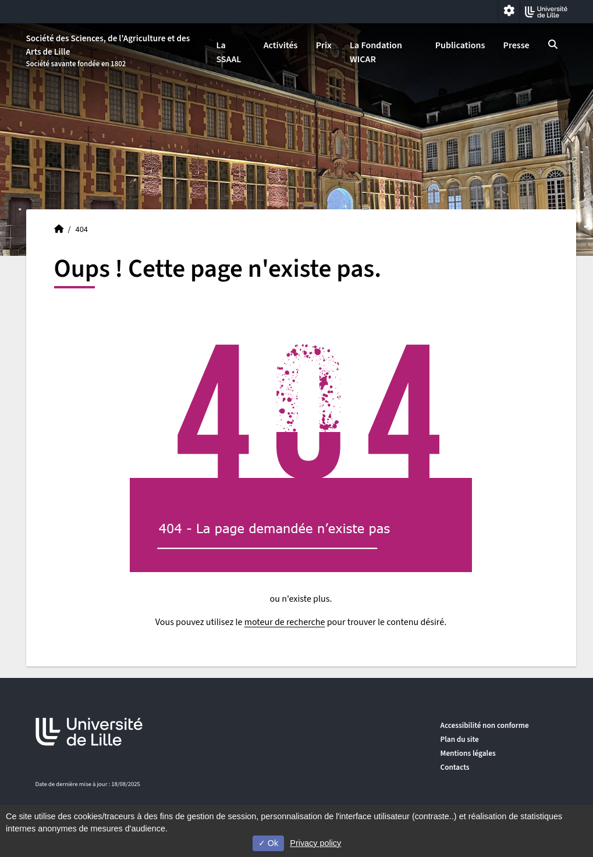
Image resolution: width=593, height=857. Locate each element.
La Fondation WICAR (376, 52)
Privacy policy (315, 843)
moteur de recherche (284, 622)
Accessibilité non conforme (485, 725)
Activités (281, 45)
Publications (460, 45)
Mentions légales (468, 753)
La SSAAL (228, 52)
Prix (324, 45)
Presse (516, 45)
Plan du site (460, 739)
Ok (268, 843)
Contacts (455, 767)
